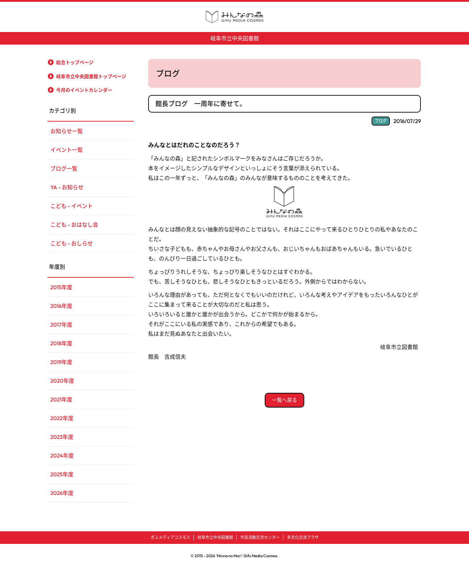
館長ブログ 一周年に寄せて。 (200, 104)
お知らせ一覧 (66, 131)
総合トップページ (75, 62)
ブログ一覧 (63, 168)
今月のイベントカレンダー (84, 90)
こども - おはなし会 (74, 224)
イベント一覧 (66, 149)
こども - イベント (71, 206)
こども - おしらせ (71, 243)
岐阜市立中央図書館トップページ (91, 76)
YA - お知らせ (66, 187)
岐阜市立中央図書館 (234, 38)
